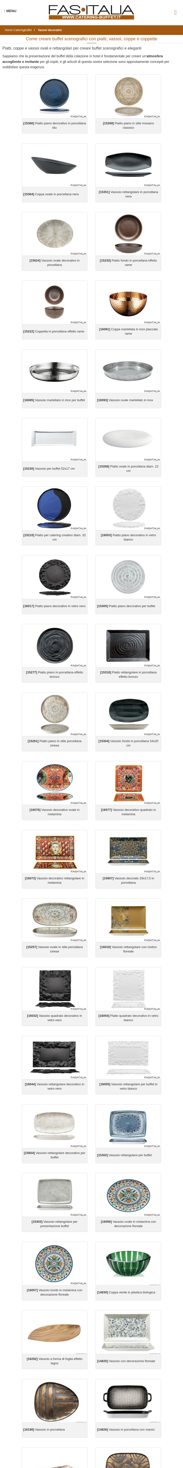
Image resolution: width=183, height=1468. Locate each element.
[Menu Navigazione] (10, 11)
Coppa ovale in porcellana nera (51, 194)
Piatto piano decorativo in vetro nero (54, 606)
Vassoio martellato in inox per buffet (54, 400)
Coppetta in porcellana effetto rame (53, 331)
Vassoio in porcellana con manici (126, 1429)
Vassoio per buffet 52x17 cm (49, 468)
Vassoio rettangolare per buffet (124, 1155)
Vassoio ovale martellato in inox (125, 400)
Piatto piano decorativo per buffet (126, 606)
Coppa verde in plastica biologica (126, 1292)
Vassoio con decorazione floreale (126, 1361)
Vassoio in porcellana (44, 1429)
